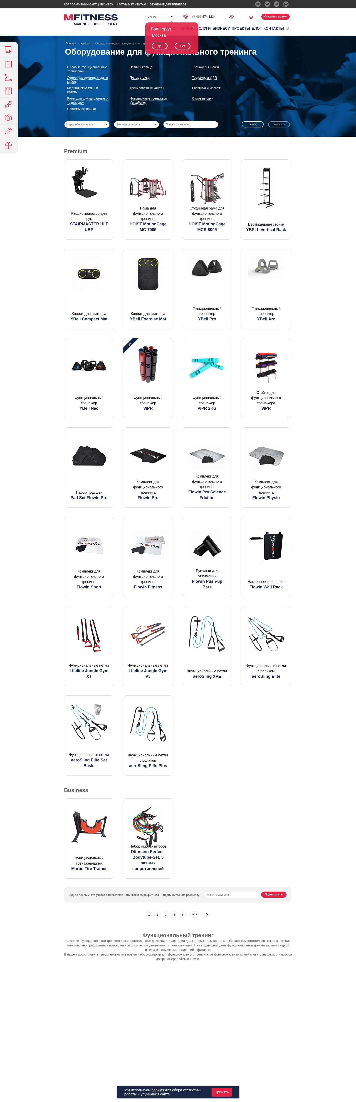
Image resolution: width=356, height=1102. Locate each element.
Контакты (274, 28)
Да (159, 46)
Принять (222, 1092)
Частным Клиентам (131, 4)
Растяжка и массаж (206, 88)
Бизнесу (106, 4)
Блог (257, 28)
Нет (182, 46)
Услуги (203, 28)
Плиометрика (139, 77)
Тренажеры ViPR (204, 77)
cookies (158, 1090)
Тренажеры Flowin (205, 67)
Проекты (241, 28)
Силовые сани (202, 98)
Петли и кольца (141, 67)
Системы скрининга (81, 109)
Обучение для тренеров (168, 4)
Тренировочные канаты (147, 88)
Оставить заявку (275, 16)
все (194, 914)
